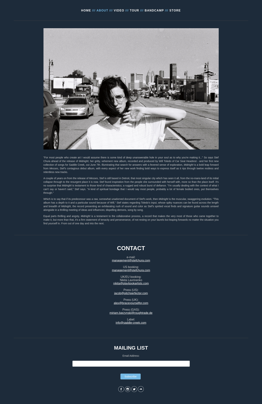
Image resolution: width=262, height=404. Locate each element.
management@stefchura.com (131, 260)
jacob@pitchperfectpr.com (131, 293)
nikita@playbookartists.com (131, 283)
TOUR (134, 10)
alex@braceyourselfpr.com (131, 303)
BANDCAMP (154, 10)
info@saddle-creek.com (131, 322)
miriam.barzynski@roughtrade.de (131, 312)
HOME (86, 10)
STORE (175, 10)
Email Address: (130, 355)
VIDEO (119, 10)
